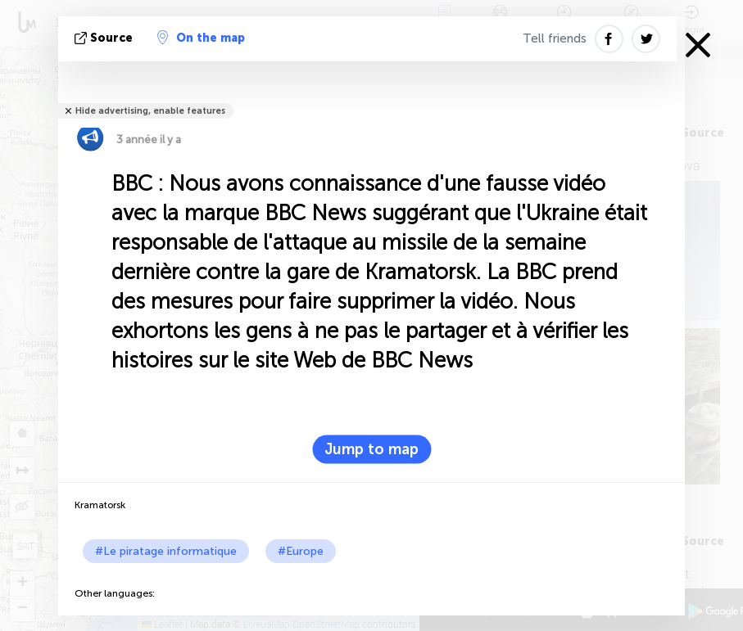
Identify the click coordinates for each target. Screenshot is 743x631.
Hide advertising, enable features (150, 111)
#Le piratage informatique (166, 551)
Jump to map (371, 449)
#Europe (301, 551)
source (105, 38)
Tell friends (555, 38)
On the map (201, 37)
